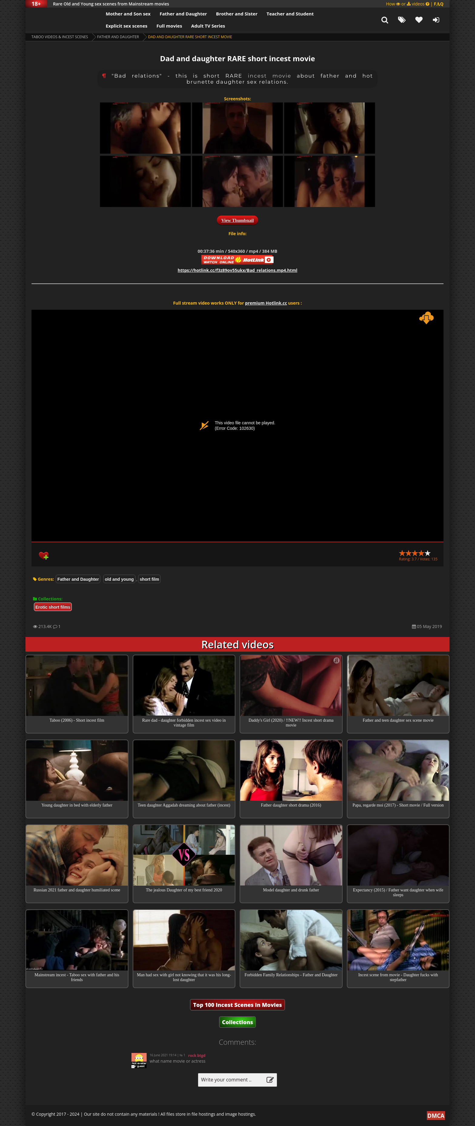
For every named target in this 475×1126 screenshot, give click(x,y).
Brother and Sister (236, 14)
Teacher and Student (290, 14)
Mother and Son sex (128, 14)
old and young (119, 579)
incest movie (269, 76)
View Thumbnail (237, 220)
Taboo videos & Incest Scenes (60, 36)
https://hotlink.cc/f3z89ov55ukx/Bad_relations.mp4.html (237, 270)
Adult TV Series (208, 26)
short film (149, 579)
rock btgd (196, 1055)
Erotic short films (52, 607)
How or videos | (414, 4)
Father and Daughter (183, 14)
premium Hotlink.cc (266, 303)
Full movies (169, 26)
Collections (237, 1022)
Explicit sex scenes (127, 26)
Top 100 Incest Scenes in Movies (237, 1004)
